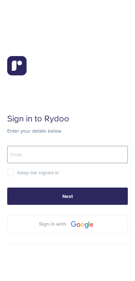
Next (67, 196)
